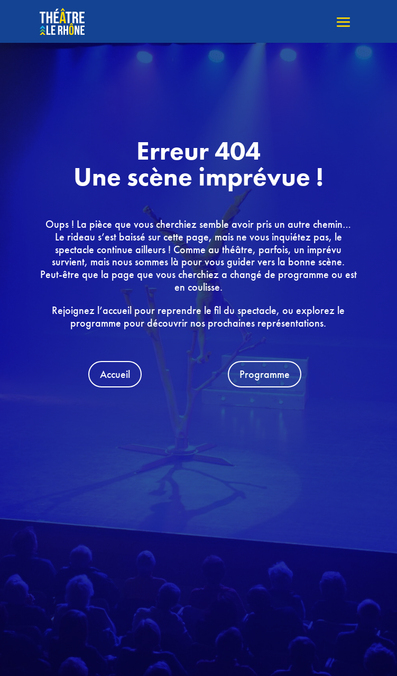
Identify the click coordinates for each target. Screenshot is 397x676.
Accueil (115, 374)
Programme (264, 374)
